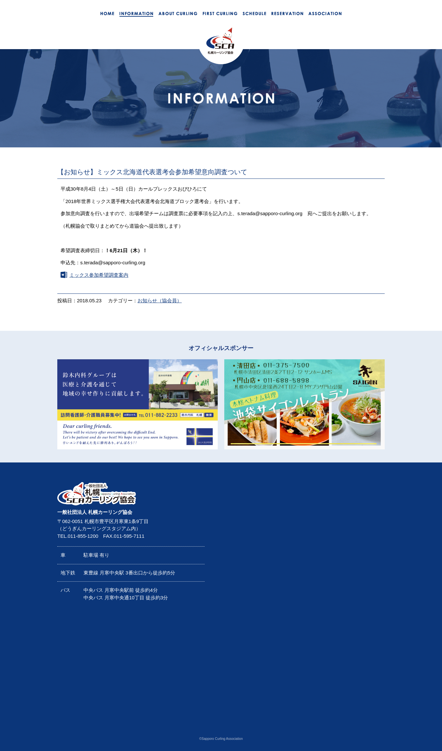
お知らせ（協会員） (160, 300)
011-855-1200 (83, 536)
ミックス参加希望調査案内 (98, 275)
